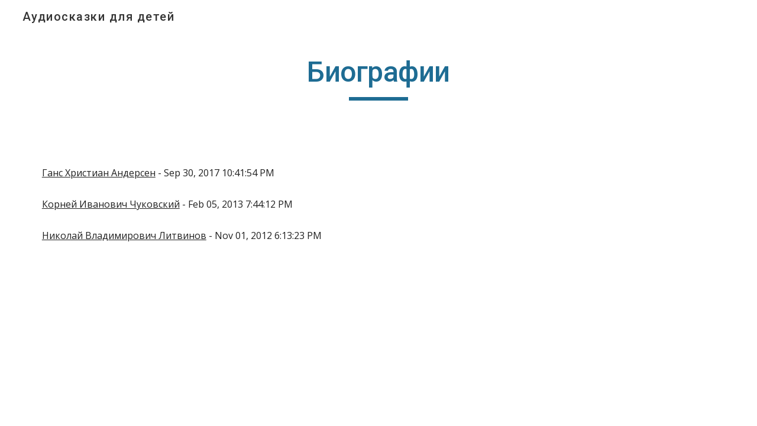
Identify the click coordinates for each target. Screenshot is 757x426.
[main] (378, 77)
